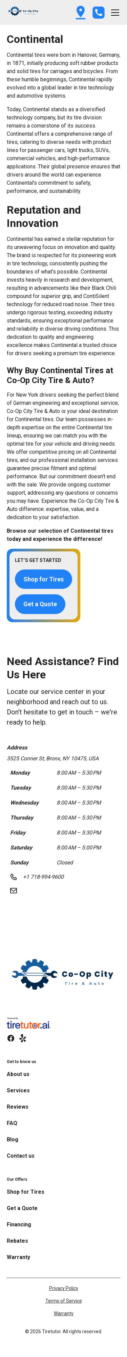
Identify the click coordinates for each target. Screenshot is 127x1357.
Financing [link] (19, 1224)
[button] (23, 12)
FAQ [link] (12, 1123)
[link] (63, 978)
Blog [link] (12, 1139)
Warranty (63, 1313)
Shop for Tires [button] (43, 579)
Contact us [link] (21, 1156)
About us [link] (18, 1074)
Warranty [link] (18, 1257)
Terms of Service (63, 1301)
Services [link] (18, 1090)
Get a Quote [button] (40, 604)
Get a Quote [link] (22, 1208)
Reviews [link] (17, 1107)
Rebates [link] (17, 1241)
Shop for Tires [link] (25, 1192)
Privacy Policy (63, 1288)
